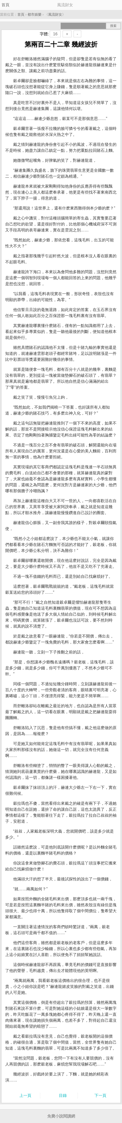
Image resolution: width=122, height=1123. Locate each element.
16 (55, 34)
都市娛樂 (34, 14)
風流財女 (55, 14)
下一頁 (100, 1095)
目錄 (63, 1095)
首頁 (5, 5)
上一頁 (25, 1095)
